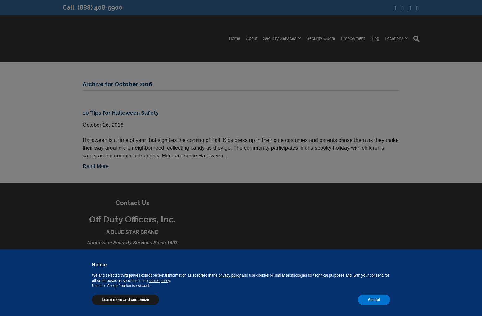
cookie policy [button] (159, 281)
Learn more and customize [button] (125, 299)
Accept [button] (374, 299)
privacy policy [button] (229, 275)
